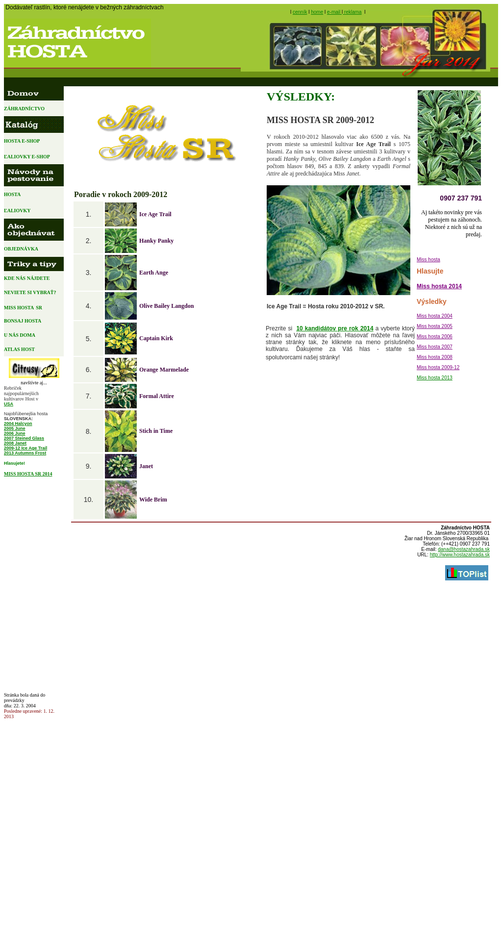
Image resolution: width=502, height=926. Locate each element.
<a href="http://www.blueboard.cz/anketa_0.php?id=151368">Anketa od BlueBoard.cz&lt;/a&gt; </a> (32, 583)
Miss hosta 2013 (434, 377)
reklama (352, 12)
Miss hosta (428, 259)
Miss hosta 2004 (434, 316)
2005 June (14, 428)
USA (8, 403)
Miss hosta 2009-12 (438, 367)
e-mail (334, 12)
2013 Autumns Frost (25, 452)
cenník (300, 12)
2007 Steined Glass (24, 438)
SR (39, 307)
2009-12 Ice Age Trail (25, 448)
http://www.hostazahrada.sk (460, 554)
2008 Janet (15, 443)
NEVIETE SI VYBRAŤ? (30, 292)
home (317, 12)
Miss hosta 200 (433, 326)
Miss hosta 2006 (434, 336)
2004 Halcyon (18, 423)
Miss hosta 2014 (439, 286)
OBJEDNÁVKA (24, 248)
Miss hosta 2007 (434, 347)
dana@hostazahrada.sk (464, 549)
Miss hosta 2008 (434, 357)
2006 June (14, 433)
